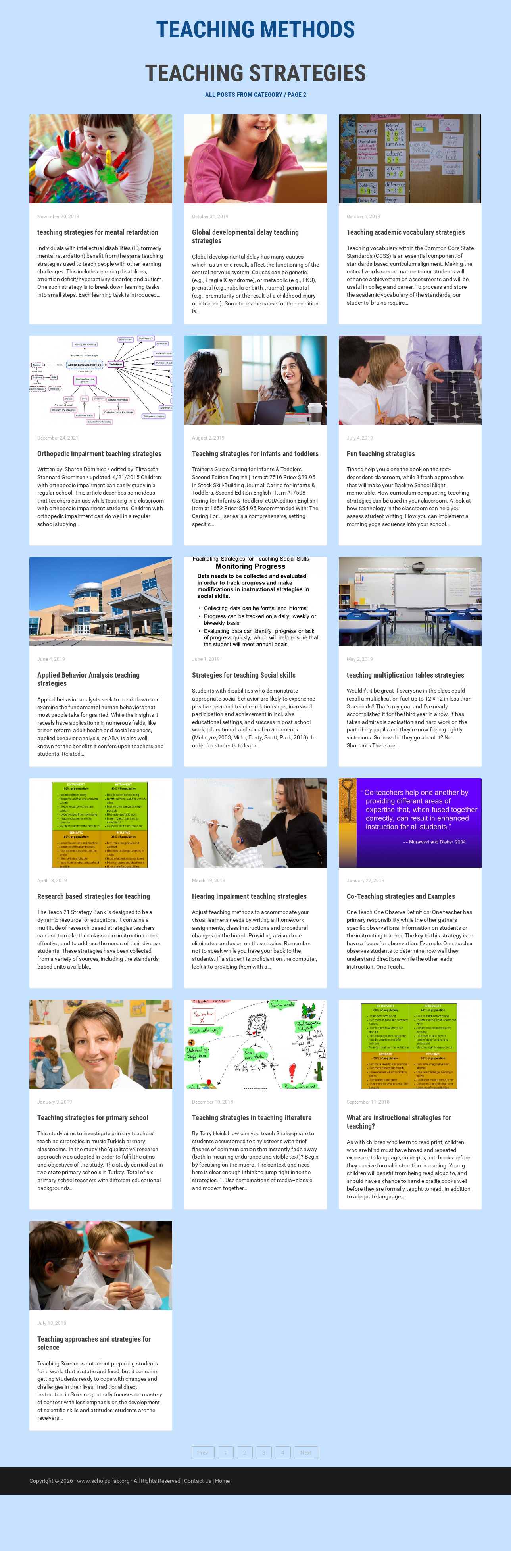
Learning (133, 79)
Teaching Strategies (219, 79)
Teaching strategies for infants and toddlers (255, 510)
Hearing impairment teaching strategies (249, 952)
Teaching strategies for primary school (92, 1174)
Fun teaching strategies (381, 510)
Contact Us (197, 1537)
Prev (202, 1509)
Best (168, 79)
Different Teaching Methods (377, 79)
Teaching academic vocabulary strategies (406, 288)
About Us (93, 79)
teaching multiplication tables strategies (405, 731)
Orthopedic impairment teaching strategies (99, 510)
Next (306, 1509)
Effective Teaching (292, 79)
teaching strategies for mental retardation (97, 288)
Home (222, 1537)
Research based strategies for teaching (93, 952)
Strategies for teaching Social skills (244, 731)
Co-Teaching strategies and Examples (401, 952)
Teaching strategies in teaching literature (252, 1174)
